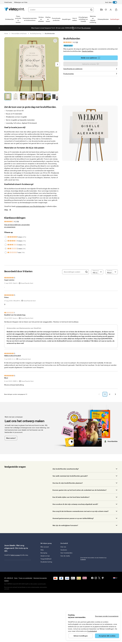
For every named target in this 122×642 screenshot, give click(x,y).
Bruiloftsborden (50, 33)
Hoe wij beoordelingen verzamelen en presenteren (17, 226)
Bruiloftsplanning (35, 33)
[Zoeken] (91, 10)
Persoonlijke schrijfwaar (19, 33)
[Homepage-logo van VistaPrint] (14, 10)
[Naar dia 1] (7, 96)
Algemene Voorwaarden (40, 578)
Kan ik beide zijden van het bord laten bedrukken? (71, 497)
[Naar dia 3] (23, 96)
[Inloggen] (110, 9)
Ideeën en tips (45, 556)
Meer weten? (11, 438)
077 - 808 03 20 (8, 578)
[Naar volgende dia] (119, 28)
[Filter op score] (97, 272)
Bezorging (44, 553)
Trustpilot (83, 543)
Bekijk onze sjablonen (90, 58)
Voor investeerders (66, 553)
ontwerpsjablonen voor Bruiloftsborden (30, 206)
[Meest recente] (112, 272)
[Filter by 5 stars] (6, 237)
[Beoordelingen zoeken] (74, 272)
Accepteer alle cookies (107, 636)
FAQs (7, 210)
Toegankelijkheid (46, 559)
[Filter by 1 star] (6, 252)
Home (6, 33)
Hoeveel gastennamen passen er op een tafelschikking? (73, 518)
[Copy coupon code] (73, 28)
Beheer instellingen (81, 636)
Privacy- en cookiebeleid (25, 578)
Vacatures (63, 550)
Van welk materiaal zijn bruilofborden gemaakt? (70, 476)
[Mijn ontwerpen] (101, 10)
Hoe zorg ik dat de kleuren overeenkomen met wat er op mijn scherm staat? (80, 511)
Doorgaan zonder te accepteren (107, 616)
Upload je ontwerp (90, 64)
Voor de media (65, 556)
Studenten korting (46, 562)
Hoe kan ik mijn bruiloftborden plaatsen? (68, 483)
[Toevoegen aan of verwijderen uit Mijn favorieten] (55, 41)
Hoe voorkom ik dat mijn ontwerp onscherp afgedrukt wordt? (75, 504)
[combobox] (59, 10)
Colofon (6, 580)
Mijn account (45, 547)
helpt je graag (15, 555)
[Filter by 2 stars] (6, 249)
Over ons (63, 547)
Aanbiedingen (114, 19)
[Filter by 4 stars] (6, 241)
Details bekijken (87, 51)
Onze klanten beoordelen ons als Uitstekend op (93, 545)
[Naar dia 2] (15, 96)
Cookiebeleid (92, 631)
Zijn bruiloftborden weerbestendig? (66, 469)
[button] (99, 394)
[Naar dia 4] (31, 96)
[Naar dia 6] (47, 96)
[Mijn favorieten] (106, 10)
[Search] (86, 272)
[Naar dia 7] (55, 96)
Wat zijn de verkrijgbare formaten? (65, 525)
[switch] (111, 2)
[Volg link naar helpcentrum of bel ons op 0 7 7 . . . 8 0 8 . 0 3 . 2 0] (97, 9)
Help (42, 550)
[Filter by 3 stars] (6, 245)
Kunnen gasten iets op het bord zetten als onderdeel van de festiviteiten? (79, 490)
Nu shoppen (86, 28)
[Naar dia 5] (39, 96)
